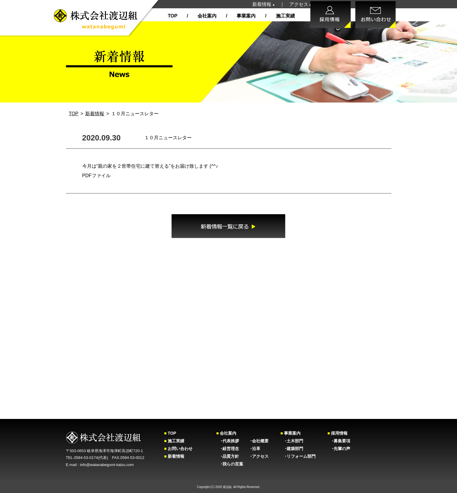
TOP (172, 15)
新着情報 (263, 4)
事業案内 (245, 15)
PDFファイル (96, 175)
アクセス (300, 4)
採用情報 (337, 433)
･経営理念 (227, 448)
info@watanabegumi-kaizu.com (107, 464)
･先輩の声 (338, 448)
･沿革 (255, 448)
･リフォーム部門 (298, 456)
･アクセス (259, 456)
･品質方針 (227, 456)
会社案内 (206, 15)
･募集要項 (338, 440)
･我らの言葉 (229, 464)
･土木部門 (291, 440)
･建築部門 (291, 448)
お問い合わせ (178, 448)
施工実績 (284, 15)
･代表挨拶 (227, 440)
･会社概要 (259, 440)
